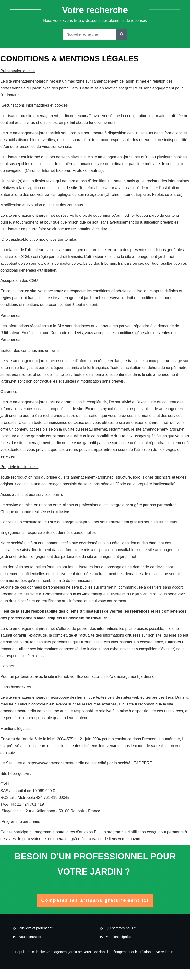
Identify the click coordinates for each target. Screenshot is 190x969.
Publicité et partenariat (36, 928)
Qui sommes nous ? (121, 928)
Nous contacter (30, 937)
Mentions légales (118, 937)
